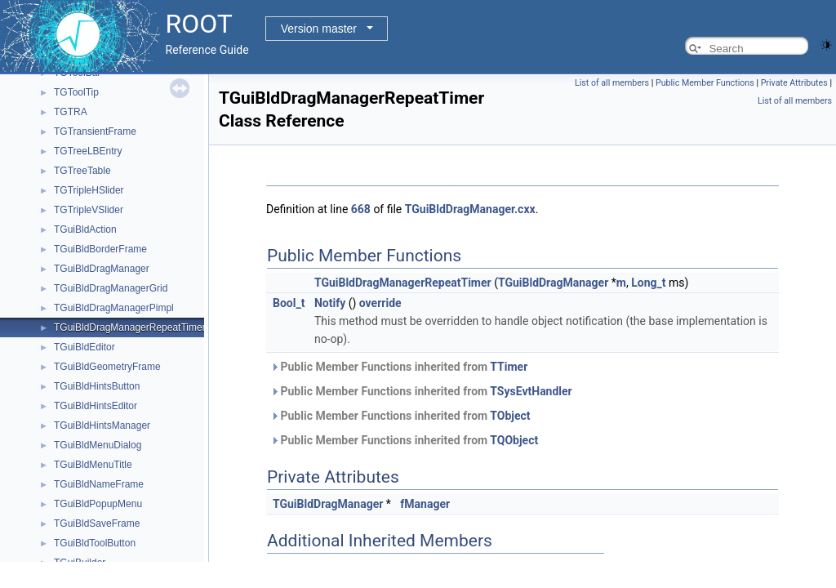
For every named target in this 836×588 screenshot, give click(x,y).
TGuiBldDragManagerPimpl (114, 308)
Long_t (648, 282)
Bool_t (289, 303)
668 (361, 209)
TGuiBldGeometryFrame (107, 366)
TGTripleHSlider (89, 190)
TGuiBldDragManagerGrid (110, 288)
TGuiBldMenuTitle (93, 464)
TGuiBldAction (85, 229)
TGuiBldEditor (84, 347)
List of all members (612, 83)
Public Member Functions (705, 83)
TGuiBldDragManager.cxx (470, 209)
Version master (319, 28)
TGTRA (70, 112)
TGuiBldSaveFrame (97, 523)
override (380, 303)
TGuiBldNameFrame (99, 484)
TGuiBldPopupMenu (98, 504)
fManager (425, 503)
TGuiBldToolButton (95, 543)
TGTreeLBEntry (88, 151)
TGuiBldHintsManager (102, 425)
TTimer (508, 366)
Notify (329, 303)
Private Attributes (794, 83)
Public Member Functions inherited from (398, 366)
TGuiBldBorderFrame (100, 249)
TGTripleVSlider (88, 210)
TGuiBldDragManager (101, 268)
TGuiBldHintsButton (97, 386)
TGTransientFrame (95, 131)
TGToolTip (76, 92)
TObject (510, 415)
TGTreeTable (82, 170)
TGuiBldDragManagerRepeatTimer (130, 327)
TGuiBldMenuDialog (97, 445)
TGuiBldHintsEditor (95, 406)
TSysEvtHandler (530, 391)
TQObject (514, 440)
